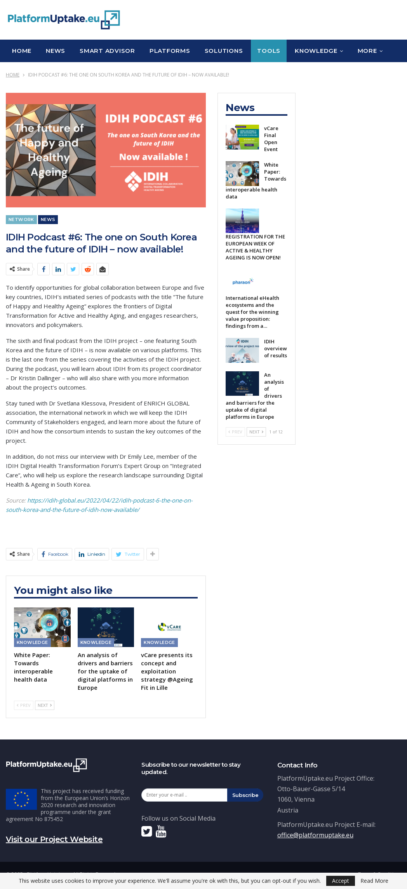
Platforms (170, 50)
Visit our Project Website (54, 839)
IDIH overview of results (275, 348)
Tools (268, 50)
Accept (340, 880)
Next (45, 705)
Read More (374, 881)
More (367, 50)
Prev (24, 705)
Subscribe (245, 795)
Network (21, 219)
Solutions (224, 50)
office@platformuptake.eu (315, 835)
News (55, 50)
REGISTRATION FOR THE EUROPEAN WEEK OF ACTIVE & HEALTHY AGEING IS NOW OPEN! (255, 247)
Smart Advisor (107, 50)
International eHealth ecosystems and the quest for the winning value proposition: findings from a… (252, 311)
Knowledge (316, 50)
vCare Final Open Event (271, 139)
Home (21, 50)
